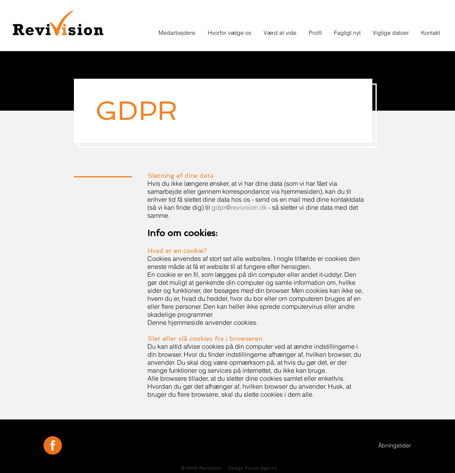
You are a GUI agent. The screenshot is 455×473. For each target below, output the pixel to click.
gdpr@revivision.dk (239, 207)
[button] (315, 33)
